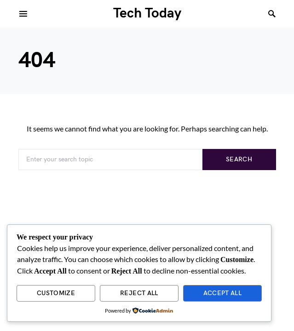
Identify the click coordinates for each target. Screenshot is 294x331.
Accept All (222, 293)
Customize (56, 293)
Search (239, 159)
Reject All (139, 293)
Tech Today (147, 13)
